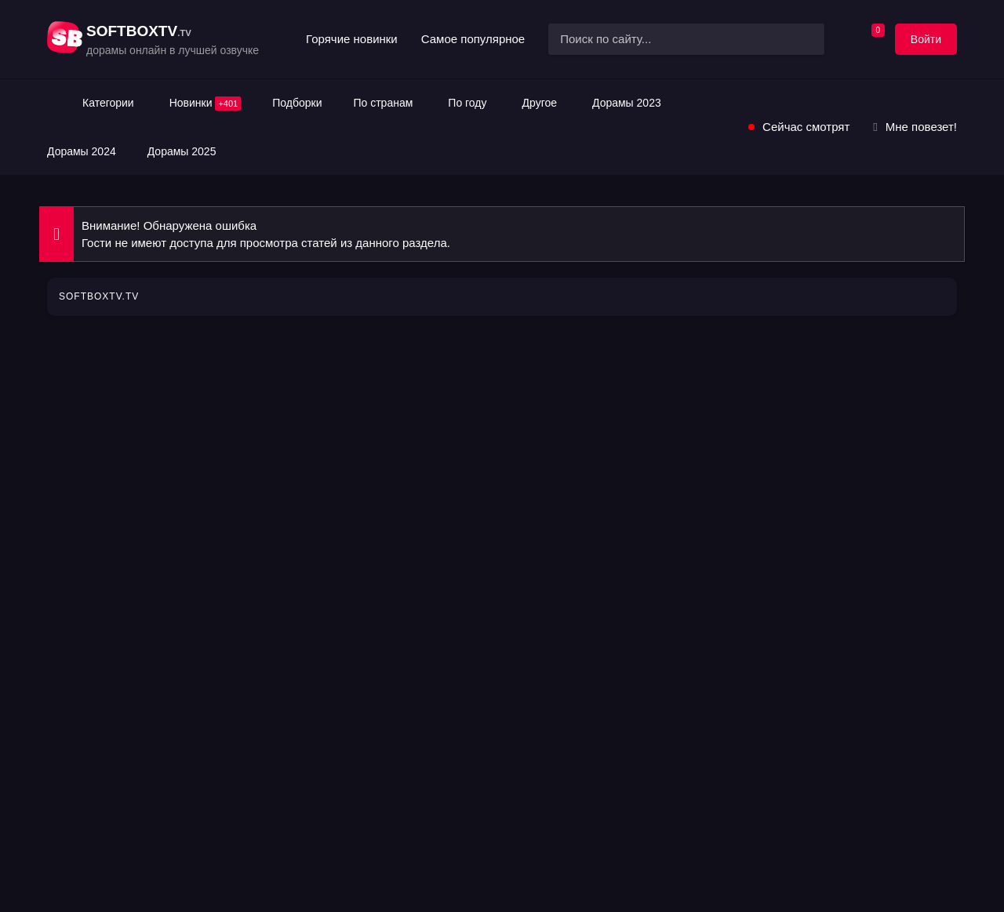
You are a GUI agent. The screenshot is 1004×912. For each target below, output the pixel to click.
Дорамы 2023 (626, 102)
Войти (926, 39)
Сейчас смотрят (805, 126)
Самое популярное (473, 38)
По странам (383, 102)
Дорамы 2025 (181, 151)
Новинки (205, 103)
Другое (539, 102)
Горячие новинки (352, 38)
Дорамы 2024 (81, 151)
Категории (108, 102)
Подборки (297, 102)
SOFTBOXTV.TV (99, 296)
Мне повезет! (921, 126)
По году (467, 102)
